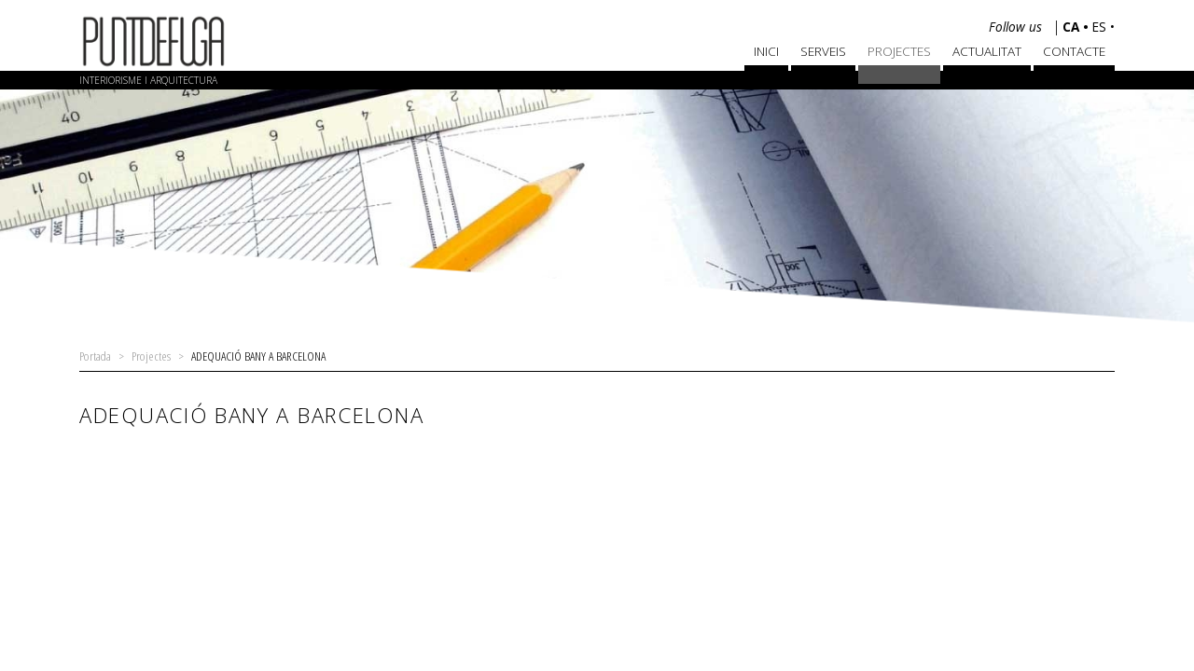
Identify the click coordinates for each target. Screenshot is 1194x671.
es (1101, 26)
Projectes (899, 51)
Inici (766, 51)
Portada (95, 355)
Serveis (823, 51)
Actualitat (986, 51)
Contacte (1074, 51)
